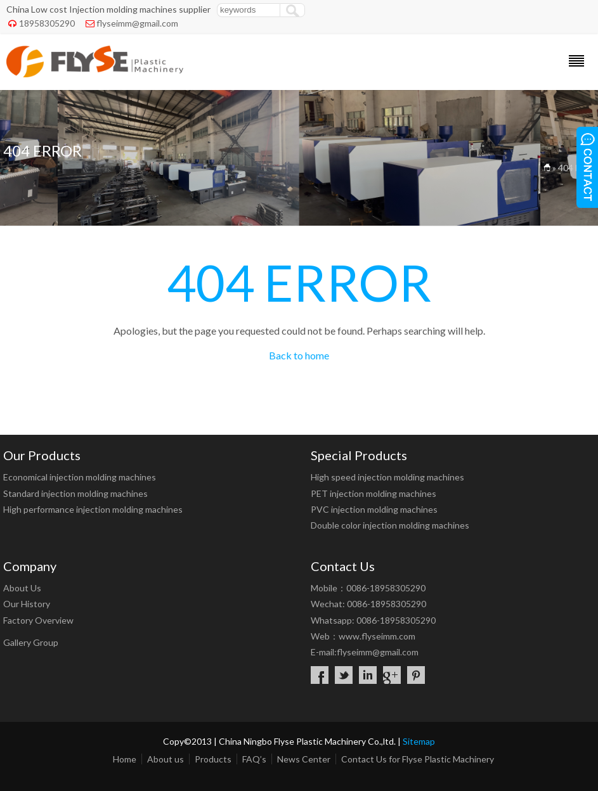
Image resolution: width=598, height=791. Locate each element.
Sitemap (419, 741)
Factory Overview (38, 620)
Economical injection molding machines (79, 477)
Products (213, 759)
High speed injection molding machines (387, 477)
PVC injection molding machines (374, 509)
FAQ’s (254, 759)
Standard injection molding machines (75, 493)
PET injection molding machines (373, 493)
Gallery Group (30, 642)
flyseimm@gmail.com (137, 23)
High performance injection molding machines (93, 509)
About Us (22, 587)
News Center (303, 759)
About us (165, 759)
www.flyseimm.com (377, 636)
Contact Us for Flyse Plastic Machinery (417, 759)
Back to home (299, 355)
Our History (26, 603)
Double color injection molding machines (390, 525)
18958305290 (47, 23)
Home (124, 759)
